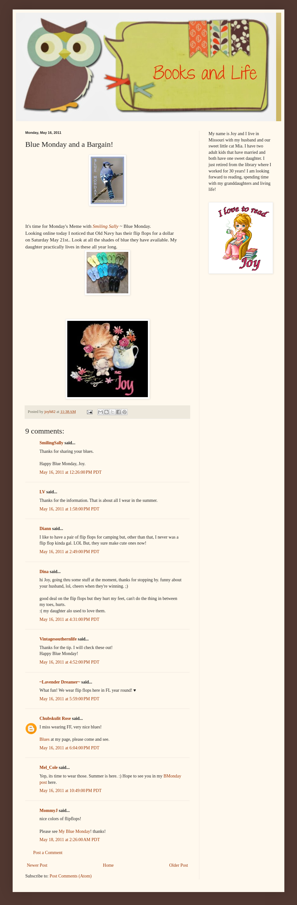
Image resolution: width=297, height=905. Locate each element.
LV (42, 492)
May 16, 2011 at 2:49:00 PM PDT (69, 551)
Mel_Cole (48, 767)
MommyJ (48, 810)
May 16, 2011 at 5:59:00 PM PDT (69, 698)
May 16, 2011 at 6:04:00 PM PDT (69, 748)
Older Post (178, 865)
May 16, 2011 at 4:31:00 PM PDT (69, 619)
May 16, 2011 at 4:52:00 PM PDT (69, 662)
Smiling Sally (105, 226)
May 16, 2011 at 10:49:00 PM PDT (70, 790)
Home (108, 865)
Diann (45, 528)
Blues (44, 739)
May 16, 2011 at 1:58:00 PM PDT (69, 509)
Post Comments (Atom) (71, 876)
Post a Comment (48, 852)
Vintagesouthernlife (58, 639)
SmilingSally (51, 442)
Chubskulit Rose (55, 718)
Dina (44, 571)
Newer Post (37, 865)
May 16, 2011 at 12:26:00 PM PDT (70, 472)
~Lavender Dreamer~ (59, 682)
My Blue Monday (74, 831)
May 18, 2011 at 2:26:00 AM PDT (69, 839)
